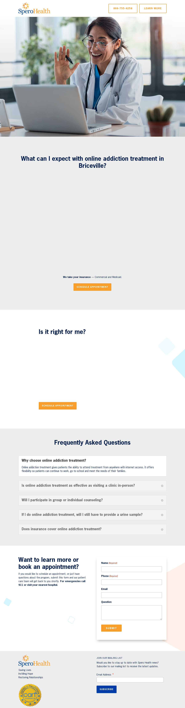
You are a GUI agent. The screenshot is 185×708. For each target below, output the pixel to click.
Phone (109, 576)
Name (109, 563)
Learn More (153, 8)
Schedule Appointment (92, 287)
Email (104, 589)
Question (106, 602)
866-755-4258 (122, 8)
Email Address (105, 675)
